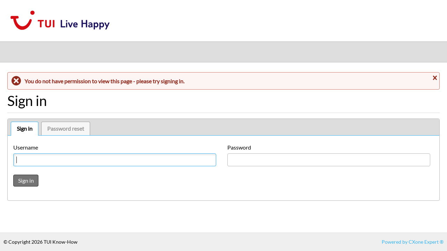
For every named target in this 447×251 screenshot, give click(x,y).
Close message (434, 78)
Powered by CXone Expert (413, 242)
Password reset (65, 128)
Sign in (24, 128)
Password (239, 147)
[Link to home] (60, 34)
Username (25, 147)
